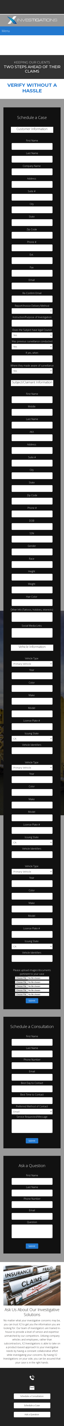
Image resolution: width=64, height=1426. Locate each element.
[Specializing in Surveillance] (32, 20)
